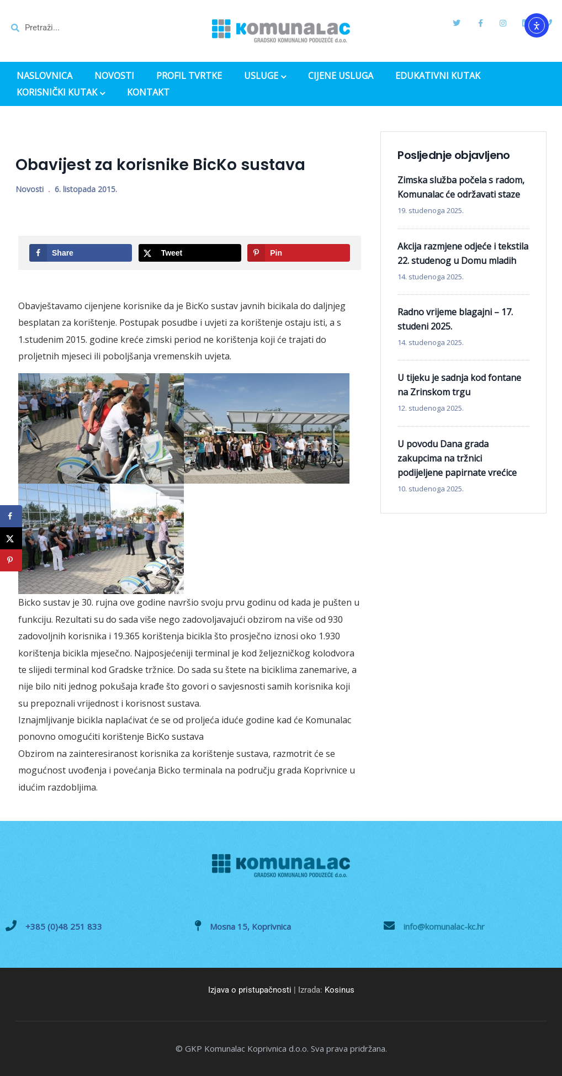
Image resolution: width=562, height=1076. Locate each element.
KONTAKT (148, 92)
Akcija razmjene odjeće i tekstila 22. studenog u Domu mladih (462, 253)
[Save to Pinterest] (298, 253)
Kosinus (339, 990)
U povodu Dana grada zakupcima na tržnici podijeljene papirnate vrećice (457, 458)
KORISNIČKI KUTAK (61, 93)
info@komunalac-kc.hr (444, 926)
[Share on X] (190, 253)
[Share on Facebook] (80, 253)
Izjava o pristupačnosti (249, 990)
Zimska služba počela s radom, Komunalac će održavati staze (460, 187)
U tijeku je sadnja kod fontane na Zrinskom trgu (459, 385)
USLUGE (265, 77)
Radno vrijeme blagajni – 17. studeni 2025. (455, 319)
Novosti (29, 189)
